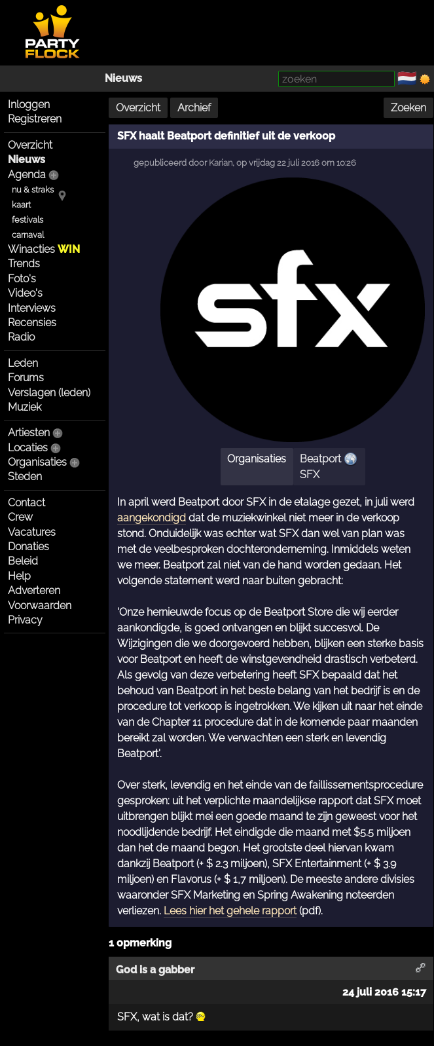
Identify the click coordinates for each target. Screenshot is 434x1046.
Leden (23, 363)
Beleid (23, 561)
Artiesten (29, 432)
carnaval (28, 235)
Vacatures (32, 532)
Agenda (27, 174)
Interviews (32, 308)
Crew (20, 517)
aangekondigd (151, 518)
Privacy (25, 620)
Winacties (44, 249)
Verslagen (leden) (49, 392)
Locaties (28, 447)
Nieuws (123, 78)
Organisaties (37, 462)
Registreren (35, 119)
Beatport (320, 459)
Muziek (24, 407)
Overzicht (30, 145)
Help (19, 576)
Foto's (22, 278)
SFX (309, 474)
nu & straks (33, 190)
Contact (26, 502)
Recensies (32, 322)
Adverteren (34, 590)
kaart (21, 205)
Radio (21, 337)
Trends (24, 263)
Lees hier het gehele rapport (230, 911)
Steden (25, 476)
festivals (27, 220)
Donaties (28, 546)
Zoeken (408, 108)
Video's (25, 293)
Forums (26, 377)
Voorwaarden (39, 605)
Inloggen (29, 104)
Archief (194, 108)
